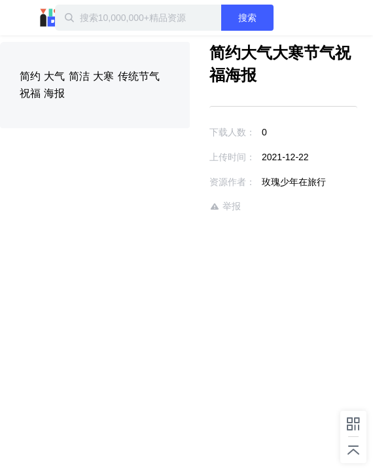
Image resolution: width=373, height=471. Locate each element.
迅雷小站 (68, 17)
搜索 (269, 17)
